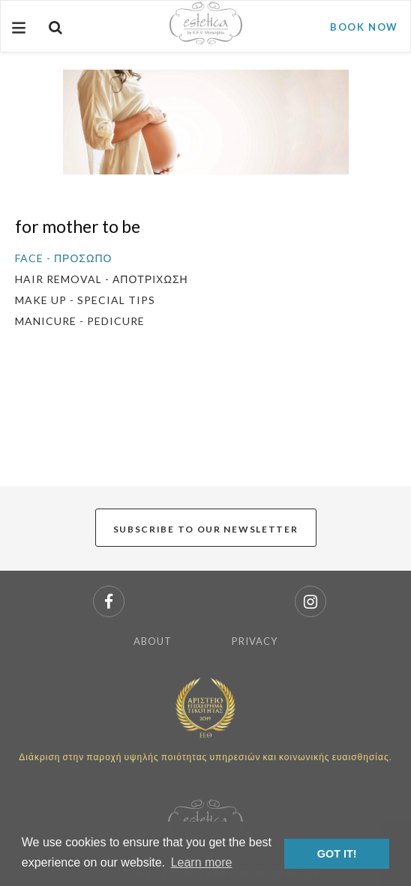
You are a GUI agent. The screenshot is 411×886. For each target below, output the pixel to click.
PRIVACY (255, 641)
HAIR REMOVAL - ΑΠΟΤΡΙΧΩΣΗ (101, 279)
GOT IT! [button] (337, 854)
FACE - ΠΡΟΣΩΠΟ (63, 258)
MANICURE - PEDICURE (80, 321)
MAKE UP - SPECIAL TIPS (85, 300)
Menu (17, 34)
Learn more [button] (201, 862)
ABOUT (153, 641)
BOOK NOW (364, 27)
